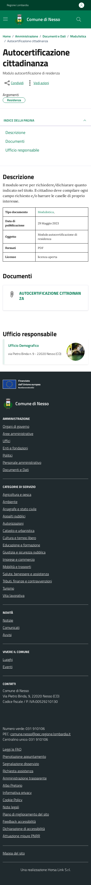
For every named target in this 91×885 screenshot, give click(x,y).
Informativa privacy (17, 792)
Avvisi (7, 634)
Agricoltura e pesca (17, 494)
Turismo (8, 588)
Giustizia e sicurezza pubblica (24, 552)
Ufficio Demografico (23, 345)
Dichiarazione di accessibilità (24, 828)
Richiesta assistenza (18, 771)
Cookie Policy (12, 799)
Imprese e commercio (19, 559)
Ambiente (10, 501)
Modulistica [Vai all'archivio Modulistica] (46, 212)
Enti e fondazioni (15, 448)
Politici (7, 455)
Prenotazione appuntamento (24, 756)
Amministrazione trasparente (25, 778)
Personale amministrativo (22, 462)
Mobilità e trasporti (17, 566)
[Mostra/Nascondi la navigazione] (5, 19)
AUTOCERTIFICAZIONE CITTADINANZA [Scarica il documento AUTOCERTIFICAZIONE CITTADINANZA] (50, 296)
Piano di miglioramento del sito (26, 814)
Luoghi (8, 659)
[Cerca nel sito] (78, 19)
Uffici (6, 441)
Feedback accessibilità (19, 821)
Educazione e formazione (21, 545)
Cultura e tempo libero (19, 537)
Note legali (11, 807)
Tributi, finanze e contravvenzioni (27, 581)
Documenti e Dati (16, 469)
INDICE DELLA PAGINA (45, 120)
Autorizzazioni (13, 523)
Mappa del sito (14, 853)
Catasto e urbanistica (18, 530)
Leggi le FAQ (12, 749)
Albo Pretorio (12, 785)
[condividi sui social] (13, 83)
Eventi (7, 666)
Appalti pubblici (14, 516)
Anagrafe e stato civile (19, 509)
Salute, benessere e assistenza (26, 574)
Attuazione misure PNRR (21, 836)
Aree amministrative (18, 433)
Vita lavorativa (13, 595)
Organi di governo (16, 426)
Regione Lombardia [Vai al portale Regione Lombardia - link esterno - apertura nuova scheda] (18, 5)
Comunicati (11, 627)
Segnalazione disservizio (21, 763)
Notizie (8, 620)
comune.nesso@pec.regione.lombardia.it (40, 734)
